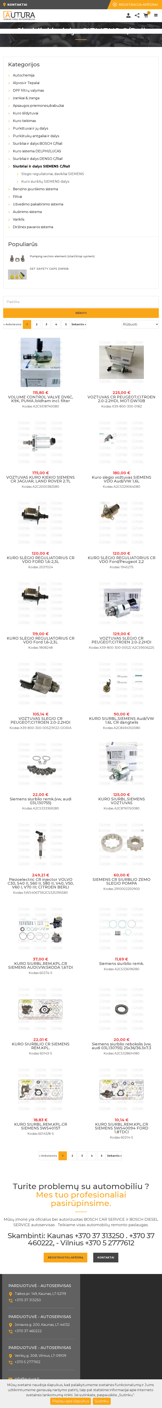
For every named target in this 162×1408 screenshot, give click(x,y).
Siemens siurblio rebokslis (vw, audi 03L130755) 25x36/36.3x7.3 (121, 1046)
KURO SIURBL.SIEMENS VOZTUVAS (121, 801)
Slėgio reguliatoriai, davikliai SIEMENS (52, 174)
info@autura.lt (27, 1379)
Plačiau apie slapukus (70, 1401)
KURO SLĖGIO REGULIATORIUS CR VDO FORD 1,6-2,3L (40, 560)
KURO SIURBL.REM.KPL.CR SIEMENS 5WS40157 (40, 1126)
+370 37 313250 (28, 1300)
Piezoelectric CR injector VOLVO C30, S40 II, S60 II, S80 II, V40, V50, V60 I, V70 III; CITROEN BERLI (41, 883)
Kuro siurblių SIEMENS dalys (45, 182)
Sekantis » (79, 324)
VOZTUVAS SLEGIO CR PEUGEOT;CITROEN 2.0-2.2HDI (121, 640)
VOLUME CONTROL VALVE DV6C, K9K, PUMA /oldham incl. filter (40, 399)
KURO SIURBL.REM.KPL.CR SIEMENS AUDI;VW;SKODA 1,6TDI (40, 965)
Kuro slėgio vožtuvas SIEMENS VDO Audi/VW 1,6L (121, 479)
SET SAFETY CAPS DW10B (49, 268)
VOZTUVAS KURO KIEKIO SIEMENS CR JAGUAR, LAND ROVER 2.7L (40, 479)
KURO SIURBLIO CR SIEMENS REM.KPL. (40, 1046)
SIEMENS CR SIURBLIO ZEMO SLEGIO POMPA (121, 881)
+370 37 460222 (28, 1331)
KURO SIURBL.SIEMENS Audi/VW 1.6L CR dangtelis (121, 720)
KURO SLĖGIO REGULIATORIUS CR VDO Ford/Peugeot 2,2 (121, 560)
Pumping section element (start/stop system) (62, 256)
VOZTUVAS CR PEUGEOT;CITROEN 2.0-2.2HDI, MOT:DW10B (121, 399)
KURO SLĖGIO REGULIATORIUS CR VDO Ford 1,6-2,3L (40, 640)
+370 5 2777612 (27, 1362)
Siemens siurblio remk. (121, 963)
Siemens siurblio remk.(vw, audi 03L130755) (40, 801)
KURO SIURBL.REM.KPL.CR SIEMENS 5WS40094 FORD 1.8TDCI (121, 1128)
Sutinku (102, 1401)
